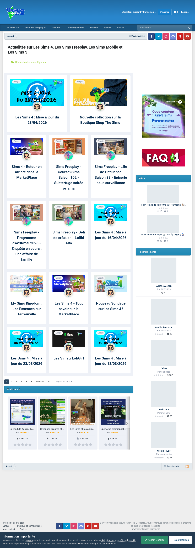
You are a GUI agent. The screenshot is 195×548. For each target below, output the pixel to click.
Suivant (40, 381)
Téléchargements (75, 27)
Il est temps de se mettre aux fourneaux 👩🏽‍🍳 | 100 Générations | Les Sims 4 (163, 205)
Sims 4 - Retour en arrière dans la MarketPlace (27, 172)
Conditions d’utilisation (77, 543)
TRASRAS (166, 289)
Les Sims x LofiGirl (68, 358)
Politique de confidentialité (29, 526)
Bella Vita (164, 409)
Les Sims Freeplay (34, 27)
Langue (186, 12)
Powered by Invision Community (145, 529)
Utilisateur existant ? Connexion (139, 12)
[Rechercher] (152, 28)
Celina (164, 368)
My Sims (56, 27)
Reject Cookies (180, 540)
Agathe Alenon (164, 285)
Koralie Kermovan (164, 327)
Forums (94, 27)
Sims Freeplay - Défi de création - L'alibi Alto (68, 237)
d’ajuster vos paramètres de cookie (118, 540)
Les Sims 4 (11, 27)
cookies (29, 540)
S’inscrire (164, 12)
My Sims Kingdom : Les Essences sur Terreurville (26, 308)
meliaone (165, 413)
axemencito (166, 454)
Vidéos (107, 27)
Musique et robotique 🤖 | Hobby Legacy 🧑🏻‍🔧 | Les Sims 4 (163, 234)
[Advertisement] (163, 62)
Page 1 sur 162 (64, 381)
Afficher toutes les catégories (28, 62)
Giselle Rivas (164, 450)
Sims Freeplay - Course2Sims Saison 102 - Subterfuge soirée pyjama (68, 177)
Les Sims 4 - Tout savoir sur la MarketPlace (69, 308)
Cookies (23, 529)
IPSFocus (20, 523)
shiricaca (165, 371)
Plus (119, 27)
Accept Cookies (155, 540)
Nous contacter (10, 529)
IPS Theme (8, 523)
